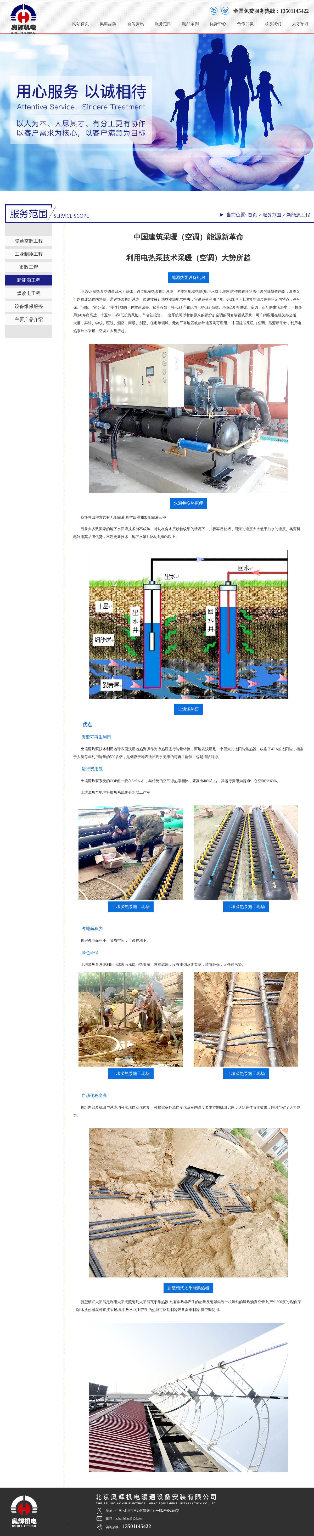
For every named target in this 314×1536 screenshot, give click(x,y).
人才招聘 (300, 21)
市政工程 (28, 267)
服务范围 (163, 21)
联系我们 (273, 21)
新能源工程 (298, 214)
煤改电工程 (29, 293)
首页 (252, 214)
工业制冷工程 (29, 253)
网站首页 (80, 21)
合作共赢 (245, 21)
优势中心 (218, 21)
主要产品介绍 (29, 319)
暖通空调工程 (29, 240)
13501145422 (294, 9)
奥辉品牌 (108, 21)
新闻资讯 (135, 21)
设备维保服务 (29, 306)
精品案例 (190, 21)
